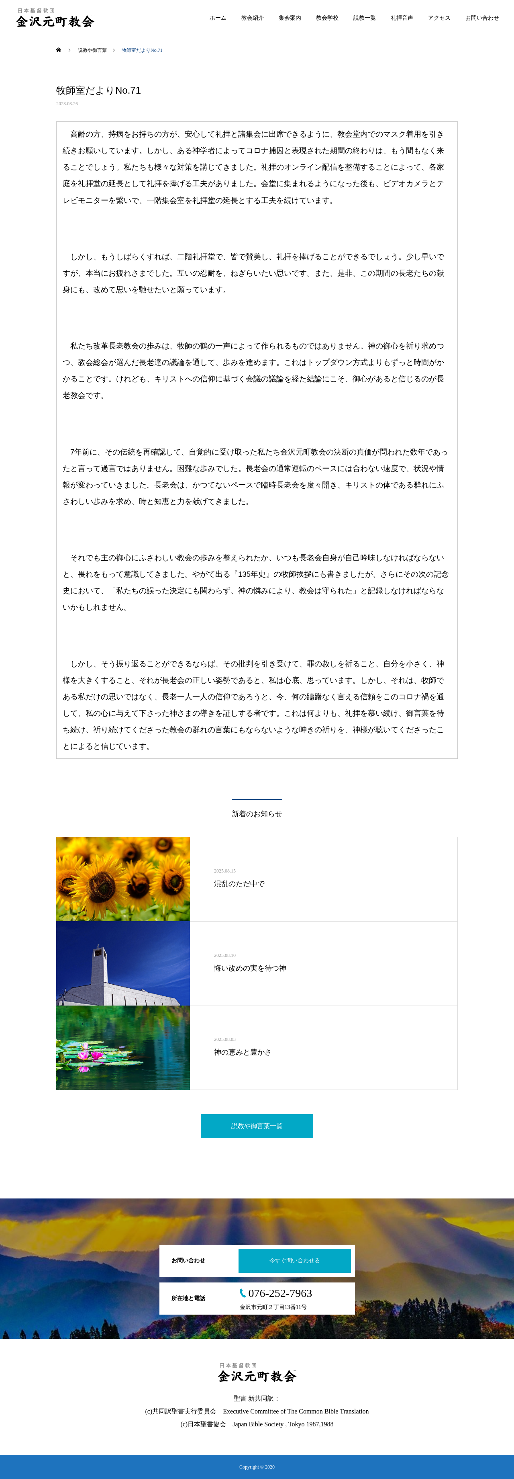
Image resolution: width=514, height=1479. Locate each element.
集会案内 (290, 18)
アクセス (439, 18)
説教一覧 (364, 18)
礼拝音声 (402, 18)
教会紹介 (252, 18)
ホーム (218, 18)
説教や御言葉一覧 (257, 1126)
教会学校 (327, 18)
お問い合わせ (482, 18)
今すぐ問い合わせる (294, 1261)
